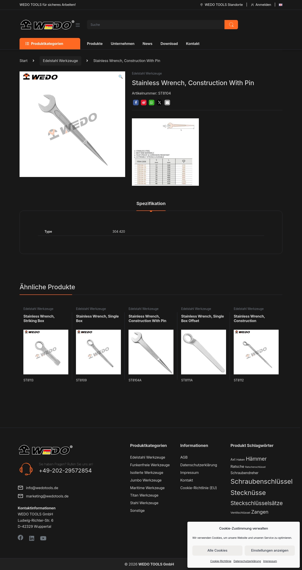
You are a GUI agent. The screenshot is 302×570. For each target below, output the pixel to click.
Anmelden (261, 5)
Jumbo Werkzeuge (146, 480)
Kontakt (193, 43)
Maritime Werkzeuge (147, 488)
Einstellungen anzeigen (270, 550)
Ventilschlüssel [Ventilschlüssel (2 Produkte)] (240, 512)
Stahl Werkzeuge (144, 503)
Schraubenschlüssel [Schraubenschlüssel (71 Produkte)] (262, 481)
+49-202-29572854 (65, 470)
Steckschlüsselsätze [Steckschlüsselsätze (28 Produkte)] (257, 503)
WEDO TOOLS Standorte (221, 5)
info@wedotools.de (38, 488)
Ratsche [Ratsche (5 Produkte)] (237, 466)
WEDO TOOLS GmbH (156, 564)
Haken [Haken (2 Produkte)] (240, 459)
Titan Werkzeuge (144, 495)
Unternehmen (122, 43)
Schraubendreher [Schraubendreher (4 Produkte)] (245, 473)
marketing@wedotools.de (43, 496)
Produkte (95, 43)
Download (169, 43)
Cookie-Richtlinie (220, 561)
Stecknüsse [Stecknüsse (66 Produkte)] (248, 493)
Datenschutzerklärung (247, 561)
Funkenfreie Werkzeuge (150, 465)
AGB (183, 457)
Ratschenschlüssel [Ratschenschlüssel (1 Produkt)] (255, 467)
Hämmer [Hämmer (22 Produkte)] (256, 458)
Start (23, 60)
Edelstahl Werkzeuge (60, 60)
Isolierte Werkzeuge (146, 472)
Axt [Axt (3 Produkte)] (233, 459)
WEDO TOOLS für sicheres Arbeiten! (48, 5)
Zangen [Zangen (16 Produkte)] (260, 512)
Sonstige (137, 510)
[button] (120, 77)
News (147, 43)
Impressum (270, 561)
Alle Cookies (217, 550)
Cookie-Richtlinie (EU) (198, 488)
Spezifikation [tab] (151, 203)
